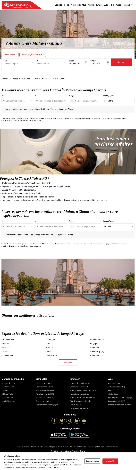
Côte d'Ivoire (51, 355)
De (6, 61)
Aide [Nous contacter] (116, 387)
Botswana (5, 347)
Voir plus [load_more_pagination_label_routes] (68, 362)
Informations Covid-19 (116, 401)
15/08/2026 (95, 63)
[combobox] (18, 63)
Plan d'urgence (75, 405)
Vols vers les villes (37, 447)
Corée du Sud (7, 355)
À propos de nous (78, 5)
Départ (71, 61)
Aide (106, 5)
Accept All (110, 461)
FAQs (110, 390)
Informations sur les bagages (47, 405)
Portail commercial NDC (45, 394)
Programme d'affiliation (45, 390)
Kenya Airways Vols (21, 79)
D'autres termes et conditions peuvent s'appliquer (25, 120)
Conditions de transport (79, 387)
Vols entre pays (50, 447)
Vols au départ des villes (78, 447)
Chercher (121, 62)
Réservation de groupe (44, 387)
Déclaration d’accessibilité (79, 408)
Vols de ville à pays (112, 447)
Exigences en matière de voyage (120, 398)
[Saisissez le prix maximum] (86, 101)
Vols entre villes (63, 447)
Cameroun (94, 347)
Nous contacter (114, 383)
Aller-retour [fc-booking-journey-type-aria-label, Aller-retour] (10, 55)
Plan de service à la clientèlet (80, 401)
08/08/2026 (74, 63)
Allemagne (50, 339)
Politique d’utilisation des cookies (82, 398)
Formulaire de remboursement (119, 405)
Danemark (94, 355)
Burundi (49, 347)
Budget (71, 96)
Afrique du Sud (7, 339)
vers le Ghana (41, 79)
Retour (92, 61)
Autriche (49, 343)
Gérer (66, 5)
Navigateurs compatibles (79, 394)
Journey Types (108, 96)
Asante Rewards (95, 5)
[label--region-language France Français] (122, 4)
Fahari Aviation (7, 398)
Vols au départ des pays (96, 447)
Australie (5, 343)
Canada (4, 351)
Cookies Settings (92, 461)
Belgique (94, 343)
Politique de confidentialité (80, 383)
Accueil (4, 79)
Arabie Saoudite (97, 339)
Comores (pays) (97, 351)
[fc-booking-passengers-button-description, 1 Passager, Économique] (31, 54)
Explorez (58, 5)
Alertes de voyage (114, 394)
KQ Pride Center (7, 394)
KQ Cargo (5, 390)
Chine (48, 351)
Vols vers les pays (23, 447)
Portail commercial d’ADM (45, 398)
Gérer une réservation (44, 383)
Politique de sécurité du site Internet (83, 390)
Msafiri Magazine (8, 401)
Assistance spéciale (43, 401)
